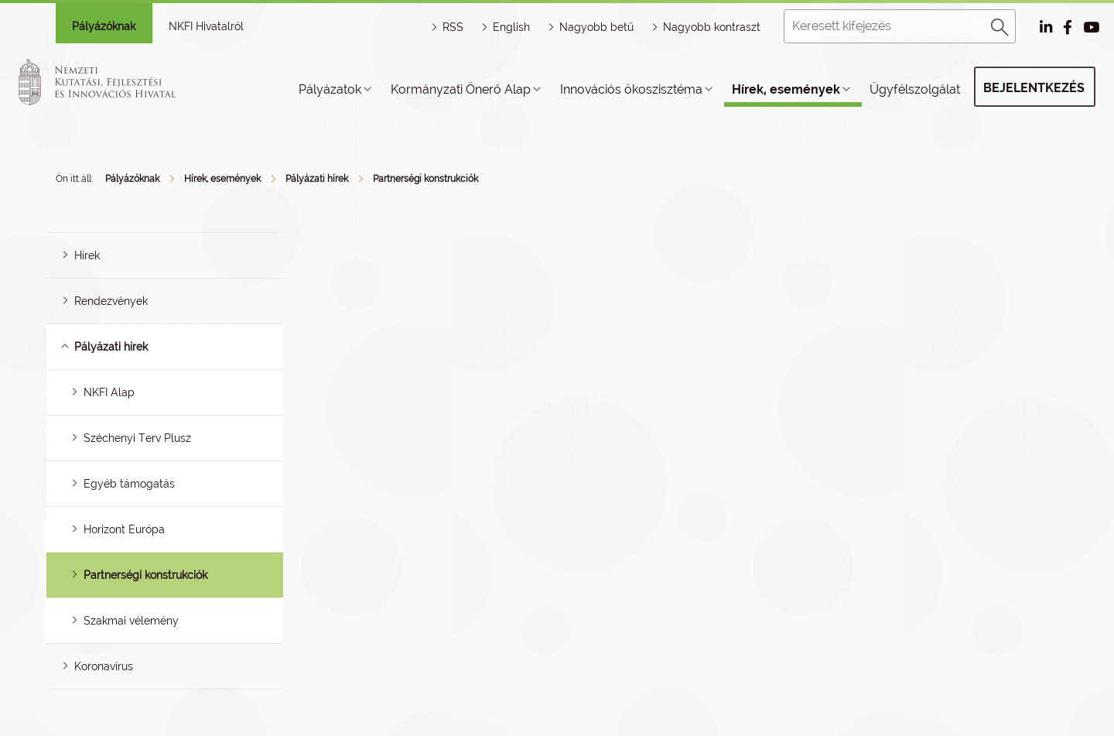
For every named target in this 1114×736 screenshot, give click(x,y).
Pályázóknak (103, 26)
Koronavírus (103, 666)
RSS (453, 27)
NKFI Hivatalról (206, 26)
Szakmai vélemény (131, 620)
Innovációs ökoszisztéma (631, 89)
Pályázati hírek (316, 178)
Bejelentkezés (1034, 87)
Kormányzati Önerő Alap (461, 89)
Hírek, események (786, 89)
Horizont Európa (124, 529)
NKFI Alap (109, 392)
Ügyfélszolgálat (915, 89)
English (511, 27)
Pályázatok (330, 89)
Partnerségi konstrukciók (425, 178)
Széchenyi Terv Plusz (137, 438)
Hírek (87, 255)
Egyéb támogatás (129, 484)
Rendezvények (111, 301)
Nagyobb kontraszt (711, 27)
